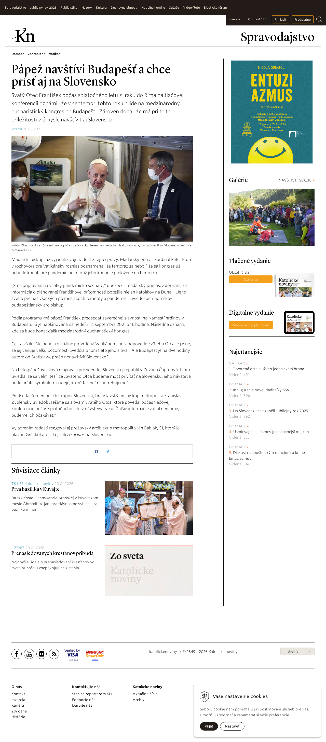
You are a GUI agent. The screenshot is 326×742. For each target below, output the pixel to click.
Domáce (237, 384)
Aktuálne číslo (145, 694)
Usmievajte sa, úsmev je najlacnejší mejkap (271, 432)
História (18, 717)
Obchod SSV (257, 19)
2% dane (19, 711)
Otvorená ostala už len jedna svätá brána (268, 369)
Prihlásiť (280, 19)
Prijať (209, 726)
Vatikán (237, 363)
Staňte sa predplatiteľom (251, 280)
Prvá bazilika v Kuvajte (35, 489)
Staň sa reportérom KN (92, 694)
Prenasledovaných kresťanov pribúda (52, 553)
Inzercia (234, 19)
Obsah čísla (239, 272)
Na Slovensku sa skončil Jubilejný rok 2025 (270, 411)
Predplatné (302, 19)
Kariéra (17, 705)
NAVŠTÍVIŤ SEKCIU (297, 180)
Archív (293, 651)
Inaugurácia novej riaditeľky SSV (261, 390)
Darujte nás (82, 705)
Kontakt (18, 694)
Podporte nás (83, 700)
